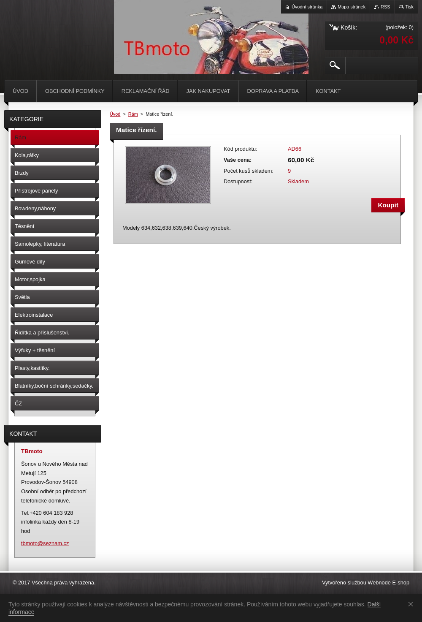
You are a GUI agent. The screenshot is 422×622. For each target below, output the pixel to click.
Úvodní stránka (307, 6)
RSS (385, 6)
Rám (133, 114)
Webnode (379, 582)
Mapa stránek (351, 6)
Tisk (409, 6)
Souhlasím (412, 604)
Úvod (115, 114)
